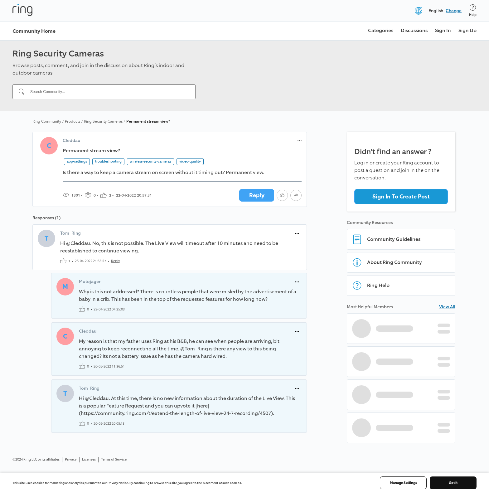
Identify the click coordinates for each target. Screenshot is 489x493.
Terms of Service (114, 459)
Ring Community (46, 121)
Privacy (71, 459)
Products (72, 121)
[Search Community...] (107, 91)
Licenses (89, 459)
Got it (453, 483)
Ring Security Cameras (103, 121)
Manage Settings (403, 483)
